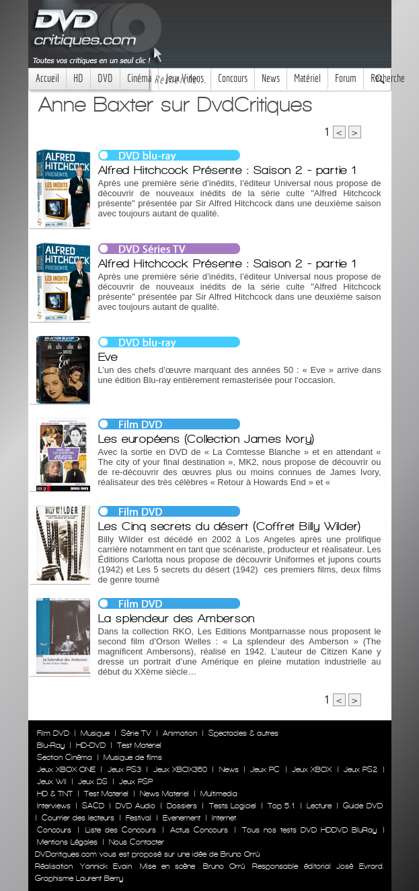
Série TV (136, 733)
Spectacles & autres (243, 733)
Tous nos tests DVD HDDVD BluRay (309, 830)
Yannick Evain (106, 866)
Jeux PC (265, 769)
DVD (105, 78)
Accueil (47, 78)
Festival (138, 818)
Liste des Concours (120, 830)
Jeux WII (52, 781)
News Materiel (164, 794)
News (271, 78)
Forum (345, 78)
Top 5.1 (281, 806)
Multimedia (218, 794)
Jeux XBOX (312, 769)
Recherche (388, 78)
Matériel (307, 78)
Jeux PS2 (360, 769)
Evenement (181, 818)
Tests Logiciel (232, 806)
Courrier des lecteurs (78, 818)
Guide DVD (362, 806)
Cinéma (139, 78)
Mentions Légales (67, 842)
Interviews (54, 806)
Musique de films (133, 757)
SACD (93, 806)
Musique (95, 733)
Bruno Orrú (224, 866)
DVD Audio (135, 806)
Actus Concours (199, 830)
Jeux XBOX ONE (66, 769)
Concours (232, 78)
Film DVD (53, 733)
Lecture (319, 806)
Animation (180, 733)
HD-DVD (91, 745)
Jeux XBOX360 (180, 769)
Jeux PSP (136, 781)
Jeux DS (93, 781)
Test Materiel (139, 745)
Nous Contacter (135, 842)
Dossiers (182, 806)
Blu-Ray (51, 745)
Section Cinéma (64, 757)
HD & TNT (55, 794)
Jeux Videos (184, 78)
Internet (224, 818)
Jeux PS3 (124, 769)
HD (78, 78)
